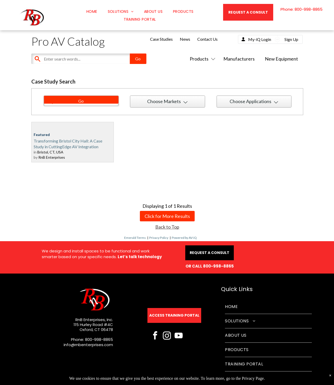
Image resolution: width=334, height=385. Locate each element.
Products (201, 59)
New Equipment (281, 59)
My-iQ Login (259, 39)
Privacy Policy (158, 238)
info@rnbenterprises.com (88, 344)
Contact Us (207, 39)
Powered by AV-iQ (184, 238)
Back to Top (167, 227)
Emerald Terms (135, 238)
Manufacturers (239, 59)
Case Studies (161, 39)
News (185, 39)
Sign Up (291, 39)
